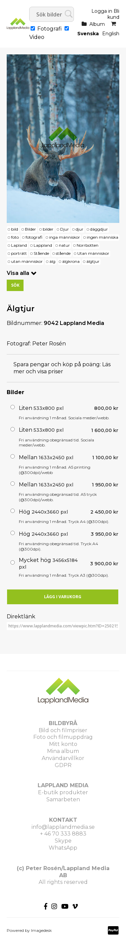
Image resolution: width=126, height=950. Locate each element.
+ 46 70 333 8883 (63, 833)
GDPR (63, 765)
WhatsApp (63, 848)
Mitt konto (63, 744)
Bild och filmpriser (63, 730)
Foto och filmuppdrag (63, 737)
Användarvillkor (63, 758)
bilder (48, 229)
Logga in (101, 11)
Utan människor (93, 253)
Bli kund (113, 14)
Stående (41, 253)
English (110, 34)
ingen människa (102, 237)
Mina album (63, 751)
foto (15, 237)
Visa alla (18, 273)
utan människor (27, 261)
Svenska (88, 34)
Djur (64, 229)
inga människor (64, 237)
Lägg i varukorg (62, 597)
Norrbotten (87, 245)
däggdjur (99, 229)
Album (97, 24)
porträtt (19, 253)
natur (64, 245)
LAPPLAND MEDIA (63, 785)
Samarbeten (63, 799)
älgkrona (71, 261)
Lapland (19, 245)
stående (63, 253)
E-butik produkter (63, 792)
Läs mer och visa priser (62, 368)
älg (52, 261)
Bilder (30, 229)
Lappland (43, 245)
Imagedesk (41, 930)
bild (14, 229)
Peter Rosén (49, 343)
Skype (63, 841)
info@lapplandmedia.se (63, 827)
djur (79, 229)
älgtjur (92, 261)
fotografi (34, 237)
